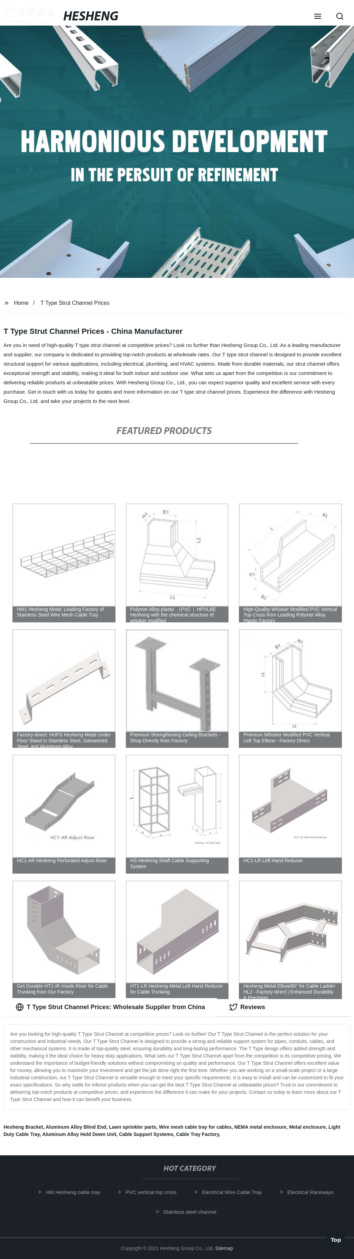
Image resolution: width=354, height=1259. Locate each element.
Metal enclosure (307, 1127)
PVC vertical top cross (154, 1192)
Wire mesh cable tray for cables (195, 1127)
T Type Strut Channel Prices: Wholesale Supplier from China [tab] (110, 1007)
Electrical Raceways (313, 1192)
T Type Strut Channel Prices (75, 303)
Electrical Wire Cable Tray (235, 1192)
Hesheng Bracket (23, 1127)
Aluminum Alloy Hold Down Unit (79, 1134)
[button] (317, 17)
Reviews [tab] (247, 1007)
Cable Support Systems (146, 1134)
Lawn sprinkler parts (132, 1127)
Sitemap (224, 1248)
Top (336, 1238)
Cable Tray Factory (197, 1134)
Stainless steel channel (192, 1211)
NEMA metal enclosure (260, 1127)
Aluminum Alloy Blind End (76, 1127)
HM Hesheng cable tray (76, 1192)
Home (21, 303)
